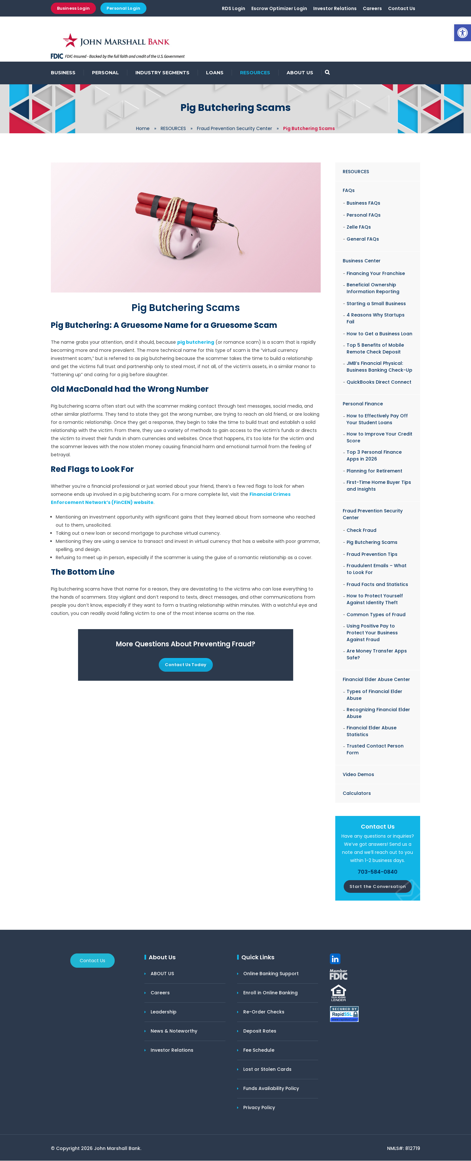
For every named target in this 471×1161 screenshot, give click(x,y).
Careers (372, 9)
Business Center (362, 261)
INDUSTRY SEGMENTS (162, 73)
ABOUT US (300, 73)
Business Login (73, 8)
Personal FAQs (364, 215)
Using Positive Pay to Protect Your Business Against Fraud (372, 633)
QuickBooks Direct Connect (379, 382)
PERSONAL (105, 73)
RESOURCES (255, 73)
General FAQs (363, 239)
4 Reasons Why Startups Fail (376, 318)
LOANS (215, 73)
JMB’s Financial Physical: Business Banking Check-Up (379, 367)
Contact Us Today (186, 665)
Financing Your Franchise (376, 273)
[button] (462, 32)
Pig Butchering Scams (372, 542)
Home (143, 129)
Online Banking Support (271, 974)
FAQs (349, 190)
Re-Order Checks (263, 1012)
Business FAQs (363, 203)
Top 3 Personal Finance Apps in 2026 (374, 455)
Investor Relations (335, 9)
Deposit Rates (259, 1031)
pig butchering (195, 342)
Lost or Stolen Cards (267, 1069)
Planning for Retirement (374, 471)
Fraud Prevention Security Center (234, 129)
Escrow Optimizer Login (279, 9)
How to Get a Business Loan (379, 334)
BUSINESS (63, 73)
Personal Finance (363, 404)
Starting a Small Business (376, 304)
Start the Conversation (378, 887)
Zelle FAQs (359, 227)
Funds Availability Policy (271, 1088)
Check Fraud (361, 530)
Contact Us (401, 9)
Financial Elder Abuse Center (376, 679)
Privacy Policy (259, 1108)
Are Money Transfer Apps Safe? (377, 654)
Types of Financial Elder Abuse (374, 695)
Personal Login (123, 8)
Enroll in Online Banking (270, 993)
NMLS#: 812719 (403, 1148)
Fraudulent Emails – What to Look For (377, 569)
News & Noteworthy (174, 1031)
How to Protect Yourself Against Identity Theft (375, 599)
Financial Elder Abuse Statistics (371, 731)
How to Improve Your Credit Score (379, 437)
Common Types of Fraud (376, 615)
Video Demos (358, 775)
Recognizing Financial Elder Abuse (378, 713)
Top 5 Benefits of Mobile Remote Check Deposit (375, 348)
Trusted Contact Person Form (375, 749)
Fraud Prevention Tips (372, 554)
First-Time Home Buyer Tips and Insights (379, 486)
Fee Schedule (258, 1050)
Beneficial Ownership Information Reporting (373, 288)
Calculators (357, 793)
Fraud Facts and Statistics (377, 584)
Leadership (164, 1012)
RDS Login (233, 9)
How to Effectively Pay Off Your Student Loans (377, 419)
